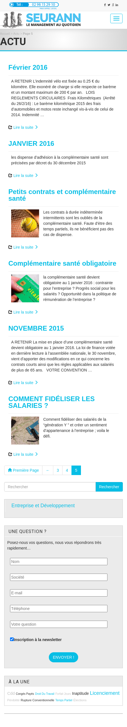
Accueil (5, 33)
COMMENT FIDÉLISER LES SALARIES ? (51, 402)
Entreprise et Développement (43, 505)
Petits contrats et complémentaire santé (62, 195)
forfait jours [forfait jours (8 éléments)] (63, 693)
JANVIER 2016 (31, 143)
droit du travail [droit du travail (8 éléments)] (44, 693)
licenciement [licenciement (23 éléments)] (104, 693)
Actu (16, 33)
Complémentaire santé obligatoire (62, 263)
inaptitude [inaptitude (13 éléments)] (80, 693)
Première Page (23, 470)
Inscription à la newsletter (36, 639)
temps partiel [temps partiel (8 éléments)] (63, 700)
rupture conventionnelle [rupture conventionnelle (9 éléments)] (37, 700)
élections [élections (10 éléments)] (80, 700)
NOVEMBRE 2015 (36, 328)
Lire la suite (25, 127)
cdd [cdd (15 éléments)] (11, 693)
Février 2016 (27, 67)
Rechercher (109, 487)
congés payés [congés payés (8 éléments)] (25, 693)
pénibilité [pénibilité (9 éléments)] (13, 700)
